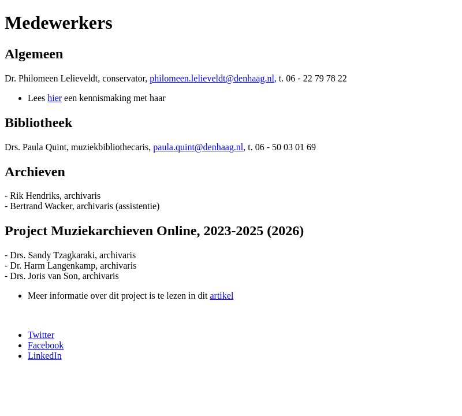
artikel (221, 295)
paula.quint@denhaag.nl (198, 147)
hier (54, 98)
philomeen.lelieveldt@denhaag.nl (212, 78)
